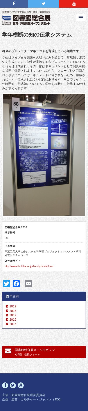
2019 (12, 306)
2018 (12, 310)
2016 (12, 319)
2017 (12, 315)
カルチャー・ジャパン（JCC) (41, 399)
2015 (12, 324)
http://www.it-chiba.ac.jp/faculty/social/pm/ (29, 266)
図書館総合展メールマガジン (30, 352)
